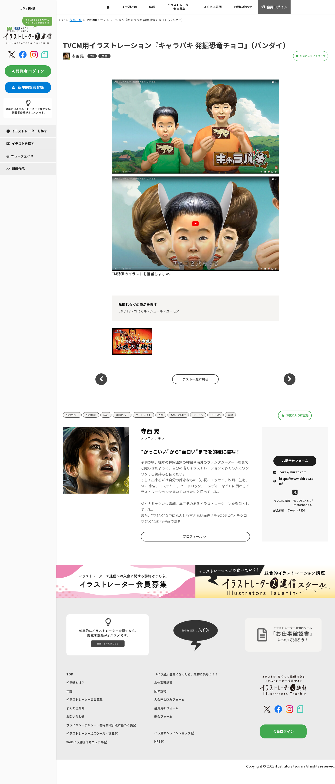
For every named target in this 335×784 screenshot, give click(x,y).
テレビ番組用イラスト (132, 341)
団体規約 (161, 693)
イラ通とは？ (76, 684)
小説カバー (73, 415)
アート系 (213, 415)
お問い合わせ (243, 7)
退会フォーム (164, 723)
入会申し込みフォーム (171, 703)
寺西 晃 (78, 56)
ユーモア (172, 311)
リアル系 (232, 415)
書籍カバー (128, 415)
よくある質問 (213, 7)
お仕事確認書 (164, 684)
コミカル (140, 311)
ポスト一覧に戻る (193, 379)
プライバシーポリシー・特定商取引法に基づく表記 (106, 732)
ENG (31, 8)
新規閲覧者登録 (28, 87)
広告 (104, 56)
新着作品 (16, 168)
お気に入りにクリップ (302, 56)
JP (22, 8)
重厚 (248, 415)
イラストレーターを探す (27, 131)
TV (92, 56)
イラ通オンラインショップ (177, 740)
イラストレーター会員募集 (179, 7)
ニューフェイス (20, 156)
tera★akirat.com (289, 473)
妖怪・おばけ (191, 415)
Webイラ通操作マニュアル (89, 751)
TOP (70, 674)
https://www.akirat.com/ (293, 482)
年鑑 (152, 7)
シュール (156, 311)
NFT (159, 750)
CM (121, 311)
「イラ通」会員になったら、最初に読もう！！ (191, 674)
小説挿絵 (94, 415)
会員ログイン (274, 7)
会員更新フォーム (168, 713)
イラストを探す (20, 143)
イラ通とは (129, 7)
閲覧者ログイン (27, 71)
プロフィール (194, 536)
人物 (171, 415)
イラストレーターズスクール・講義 (96, 742)
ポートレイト (152, 415)
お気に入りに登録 (295, 415)
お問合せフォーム (295, 460)
